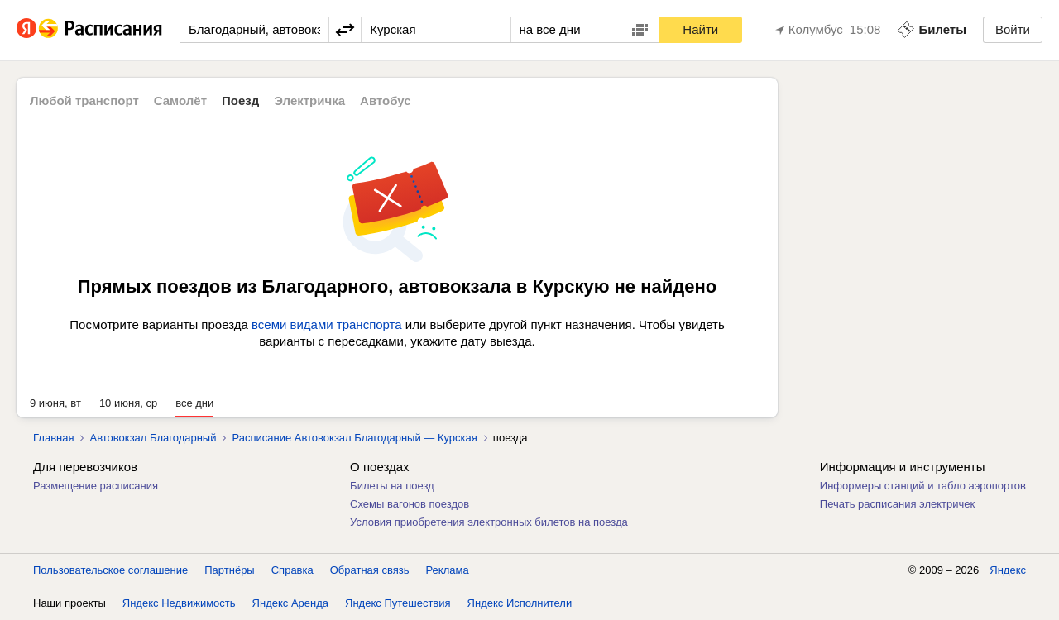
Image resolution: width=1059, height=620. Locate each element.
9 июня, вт (55, 403)
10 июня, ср (128, 403)
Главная (53, 438)
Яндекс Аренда (290, 603)
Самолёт (180, 100)
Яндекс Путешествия (398, 603)
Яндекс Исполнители (520, 603)
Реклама (447, 570)
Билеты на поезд (392, 485)
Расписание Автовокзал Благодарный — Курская (354, 438)
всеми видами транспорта (327, 324)
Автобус (385, 100)
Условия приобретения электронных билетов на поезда (489, 522)
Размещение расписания (95, 485)
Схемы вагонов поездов (409, 504)
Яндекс (1008, 570)
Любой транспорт (84, 100)
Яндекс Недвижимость (179, 603)
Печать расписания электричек (897, 504)
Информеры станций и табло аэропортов (923, 485)
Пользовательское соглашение (110, 570)
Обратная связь (370, 570)
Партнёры (229, 570)
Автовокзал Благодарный (152, 438)
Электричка (309, 100)
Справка (292, 570)
